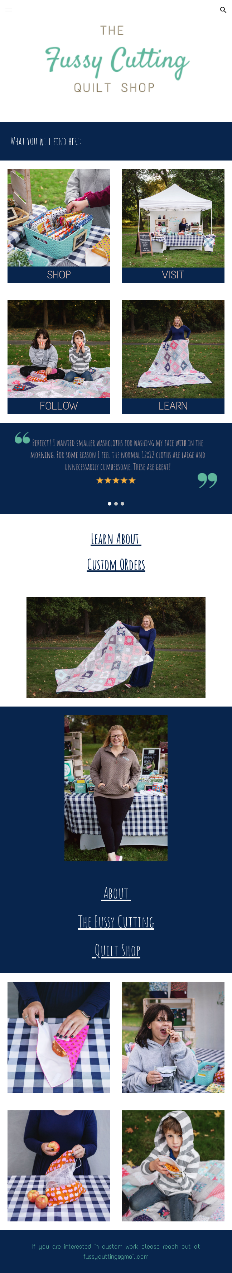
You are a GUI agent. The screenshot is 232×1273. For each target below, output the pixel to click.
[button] (8, 10)
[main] (116, 141)
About (116, 892)
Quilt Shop (116, 950)
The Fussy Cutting (116, 921)
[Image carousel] (116, 468)
